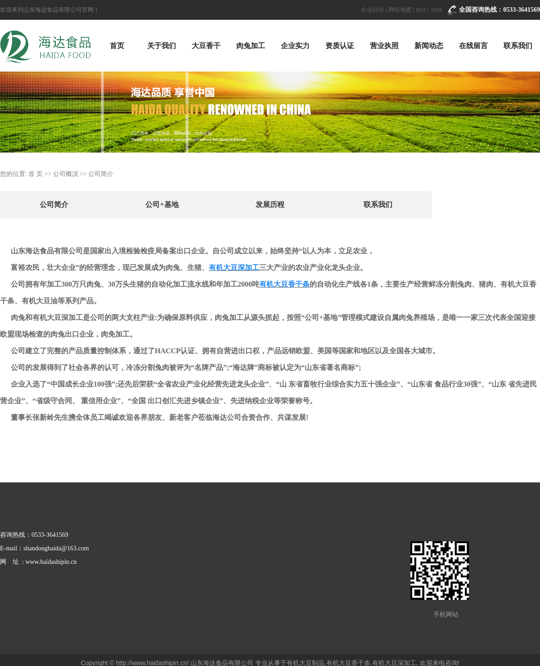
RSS (421, 9)
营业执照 (384, 46)
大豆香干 (206, 46)
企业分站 (372, 9)
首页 (117, 46)
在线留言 (473, 46)
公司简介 (54, 204)
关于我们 (161, 46)
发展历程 (270, 204)
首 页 (35, 174)
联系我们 (518, 46)
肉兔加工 (250, 46)
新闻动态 (428, 46)
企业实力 (295, 46)
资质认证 (339, 46)
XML (436, 9)
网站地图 (400, 9)
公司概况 (65, 174)
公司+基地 (161, 204)
